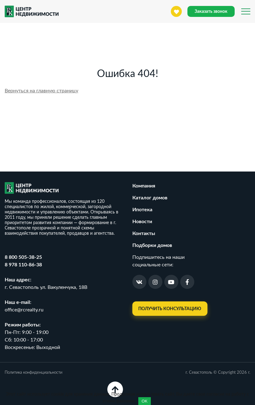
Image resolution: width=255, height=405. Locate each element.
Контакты (143, 233)
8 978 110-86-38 (23, 264)
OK (145, 401)
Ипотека (142, 209)
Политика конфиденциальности (33, 373)
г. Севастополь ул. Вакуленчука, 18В (46, 287)
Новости (142, 221)
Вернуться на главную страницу (41, 90)
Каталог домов (149, 197)
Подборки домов (152, 245)
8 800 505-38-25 (23, 257)
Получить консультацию (169, 309)
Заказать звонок (211, 11)
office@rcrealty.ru (24, 309)
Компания (143, 185)
